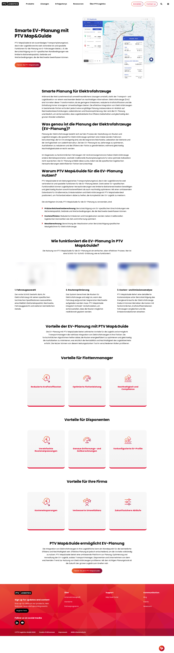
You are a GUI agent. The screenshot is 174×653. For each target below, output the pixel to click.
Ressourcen (78, 4)
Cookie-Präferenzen (47, 632)
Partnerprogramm (71, 606)
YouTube (22, 622)
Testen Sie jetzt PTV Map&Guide (87, 571)
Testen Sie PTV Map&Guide (28, 65)
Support (109, 592)
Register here (21, 610)
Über (66, 592)
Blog (145, 597)
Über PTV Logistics (98, 4)
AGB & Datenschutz (78, 632)
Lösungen (44, 4)
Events (146, 602)
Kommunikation (151, 592)
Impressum (62, 632)
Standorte (68, 602)
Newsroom (147, 606)
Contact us (151, 4)
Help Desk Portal (112, 597)
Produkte (30, 4)
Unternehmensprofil (72, 597)
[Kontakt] (162, 648)
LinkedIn (17, 622)
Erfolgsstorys (61, 4)
